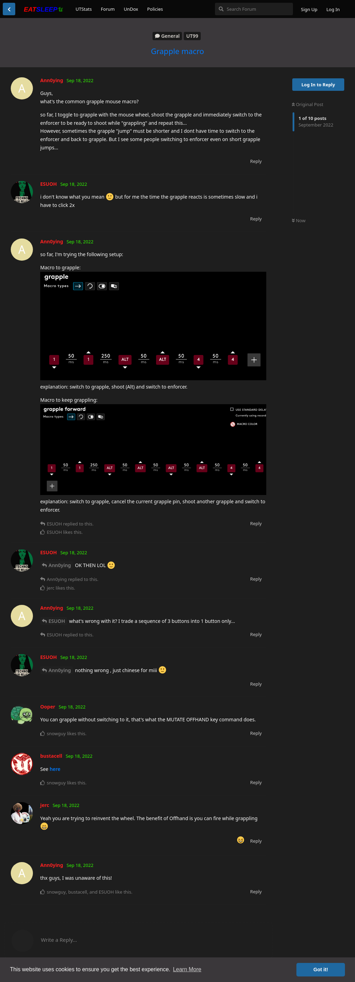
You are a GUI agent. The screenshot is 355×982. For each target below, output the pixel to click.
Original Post (307, 104)
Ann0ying (60, 565)
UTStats (84, 9)
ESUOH (57, 621)
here (55, 769)
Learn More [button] (187, 969)
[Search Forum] (254, 9)
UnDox (131, 9)
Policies (155, 9)
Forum (108, 9)
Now (298, 220)
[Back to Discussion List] (9, 9)
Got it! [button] (320, 969)
